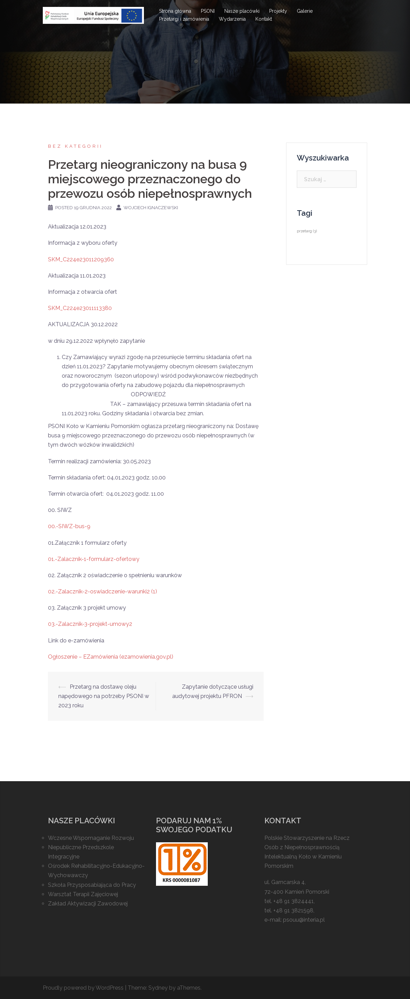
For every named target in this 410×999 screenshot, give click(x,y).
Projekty (278, 11)
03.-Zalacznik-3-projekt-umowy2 (90, 624)
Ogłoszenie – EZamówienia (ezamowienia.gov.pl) (110, 656)
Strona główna (175, 11)
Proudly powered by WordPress (83, 988)
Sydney (158, 988)
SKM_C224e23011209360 (81, 259)
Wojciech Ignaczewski (151, 207)
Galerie (305, 11)
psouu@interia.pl (304, 919)
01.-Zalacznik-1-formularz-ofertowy (93, 559)
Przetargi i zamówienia (184, 19)
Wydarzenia (232, 19)
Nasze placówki (242, 11)
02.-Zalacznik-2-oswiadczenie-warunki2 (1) (102, 591)
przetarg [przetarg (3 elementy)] (307, 231)
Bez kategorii (75, 146)
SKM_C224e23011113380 (80, 308)
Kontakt (263, 19)
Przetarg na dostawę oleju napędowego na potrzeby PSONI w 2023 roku (103, 696)
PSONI (208, 11)
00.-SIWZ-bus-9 (69, 526)
